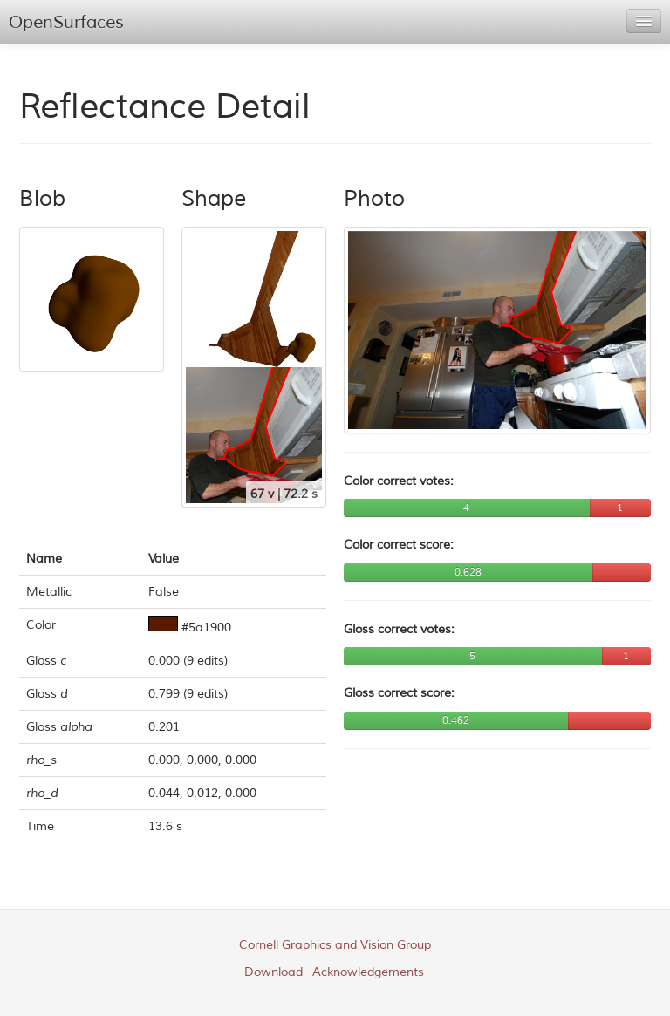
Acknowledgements (368, 972)
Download (273, 972)
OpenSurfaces (66, 22)
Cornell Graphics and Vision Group (335, 945)
